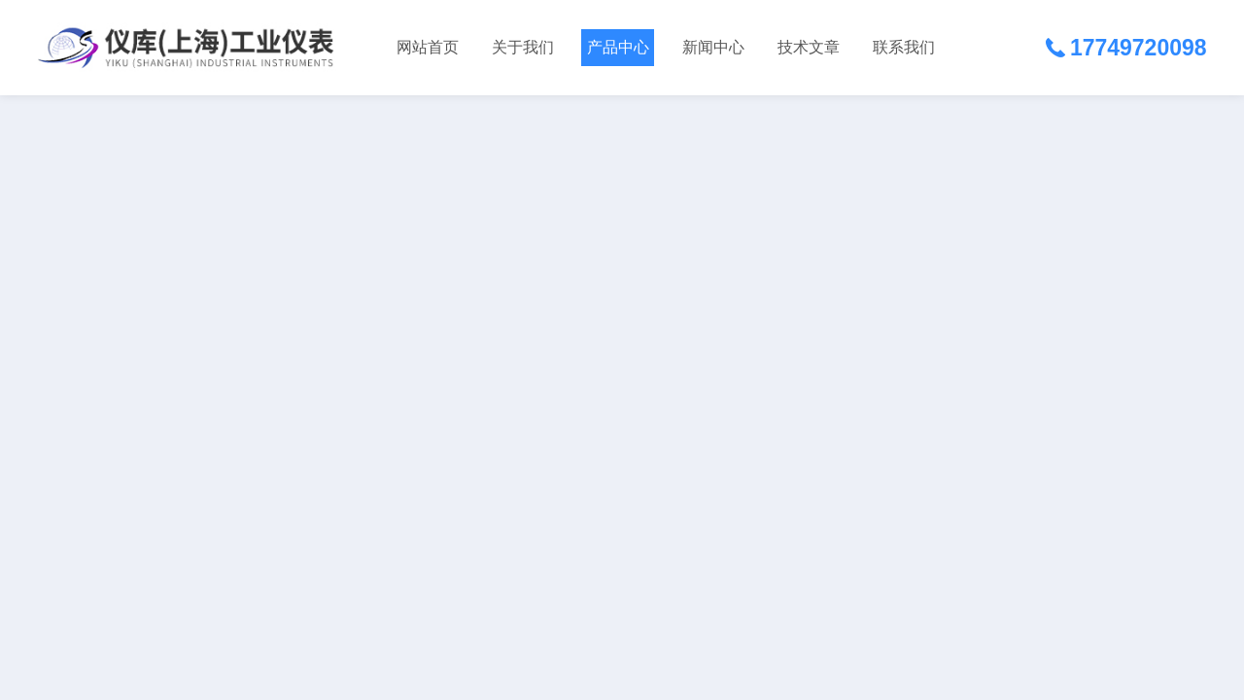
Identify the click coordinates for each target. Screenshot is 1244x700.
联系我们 (904, 47)
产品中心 (618, 47)
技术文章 (809, 47)
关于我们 (523, 47)
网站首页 (428, 47)
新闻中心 (713, 47)
